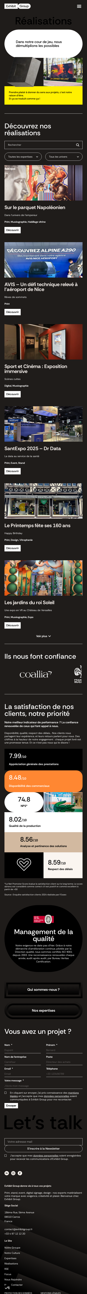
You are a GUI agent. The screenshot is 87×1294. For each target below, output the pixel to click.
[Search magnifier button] (78, 145)
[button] (79, 6)
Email (7, 1068)
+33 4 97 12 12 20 (14, 1233)
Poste (49, 1057)
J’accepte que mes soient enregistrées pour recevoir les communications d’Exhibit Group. (45, 1157)
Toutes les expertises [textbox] (20, 156)
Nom (7, 1045)
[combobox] (23, 157)
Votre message (13, 1080)
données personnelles (56, 1096)
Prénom (51, 1045)
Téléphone (52, 1068)
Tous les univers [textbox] (58, 156)
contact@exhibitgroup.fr (18, 1229)
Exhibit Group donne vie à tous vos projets (27, 1185)
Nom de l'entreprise (15, 1057)
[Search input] (40, 145)
